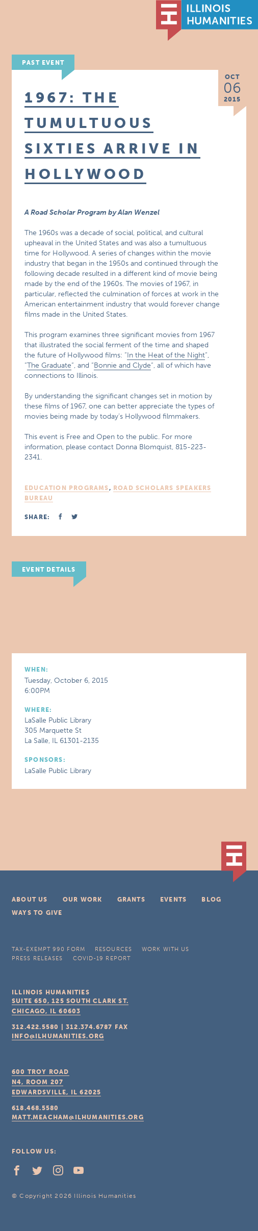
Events (173, 899)
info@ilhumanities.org (58, 1036)
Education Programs (66, 488)
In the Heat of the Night (166, 355)
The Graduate (49, 365)
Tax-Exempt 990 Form (48, 949)
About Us (30, 899)
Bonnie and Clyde (122, 365)
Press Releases (37, 958)
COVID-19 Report (102, 958)
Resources (113, 949)
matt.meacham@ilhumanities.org (78, 1117)
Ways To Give (37, 912)
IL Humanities (207, 20)
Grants (131, 899)
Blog (211, 899)
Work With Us (165, 949)
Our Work (82, 899)
